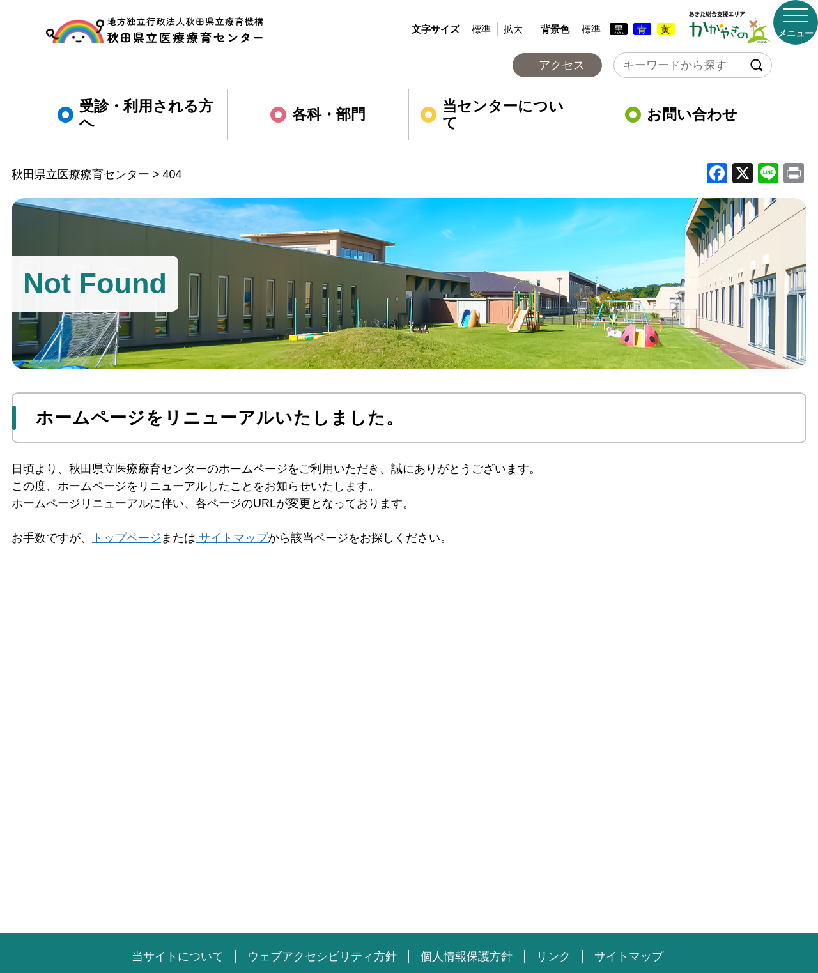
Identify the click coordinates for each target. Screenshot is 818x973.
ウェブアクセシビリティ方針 (322, 956)
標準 (481, 29)
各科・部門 (318, 115)
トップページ (126, 538)
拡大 (513, 29)
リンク (553, 956)
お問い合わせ (681, 115)
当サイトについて (178, 956)
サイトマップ (232, 538)
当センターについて (492, 114)
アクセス (562, 65)
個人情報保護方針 (467, 956)
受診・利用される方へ (135, 114)
